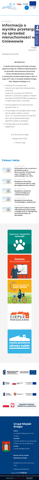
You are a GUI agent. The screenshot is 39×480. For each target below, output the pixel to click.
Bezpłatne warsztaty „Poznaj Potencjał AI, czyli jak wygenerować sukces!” (25, 183)
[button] (19, 356)
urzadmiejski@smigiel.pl (22, 448)
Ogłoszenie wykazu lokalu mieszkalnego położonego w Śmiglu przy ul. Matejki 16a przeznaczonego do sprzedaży (25, 211)
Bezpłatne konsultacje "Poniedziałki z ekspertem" (25, 201)
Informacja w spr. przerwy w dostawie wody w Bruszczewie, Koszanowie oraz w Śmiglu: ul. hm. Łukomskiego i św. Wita (25, 172)
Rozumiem (29, 478)
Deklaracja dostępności (21, 469)
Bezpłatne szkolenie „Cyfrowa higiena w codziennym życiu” (22, 193)
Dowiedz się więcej (19, 478)
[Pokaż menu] (34, 8)
